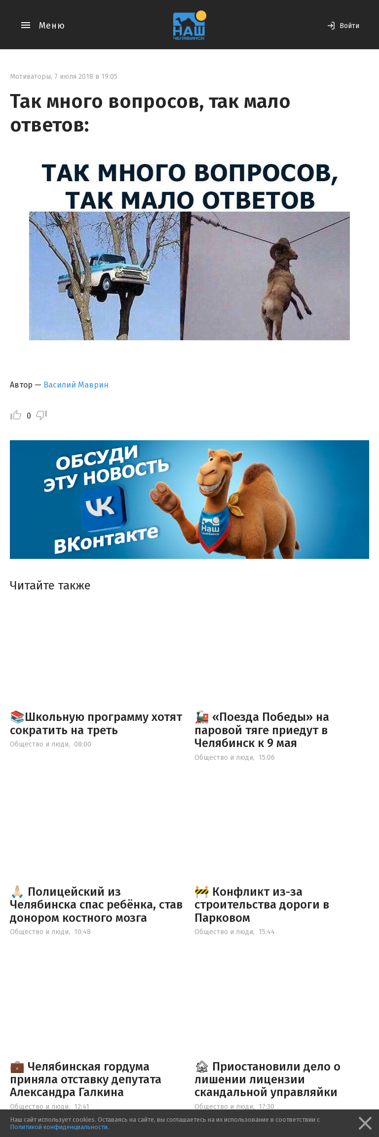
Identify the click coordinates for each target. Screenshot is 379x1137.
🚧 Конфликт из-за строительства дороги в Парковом (261, 905)
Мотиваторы (30, 76)
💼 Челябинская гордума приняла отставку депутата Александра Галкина (85, 1080)
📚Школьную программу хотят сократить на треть (96, 723)
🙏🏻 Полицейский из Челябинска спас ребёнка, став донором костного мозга (96, 905)
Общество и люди (39, 744)
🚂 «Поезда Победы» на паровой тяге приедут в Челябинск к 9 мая (261, 730)
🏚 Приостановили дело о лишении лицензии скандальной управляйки (267, 1080)
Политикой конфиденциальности (59, 1127)
